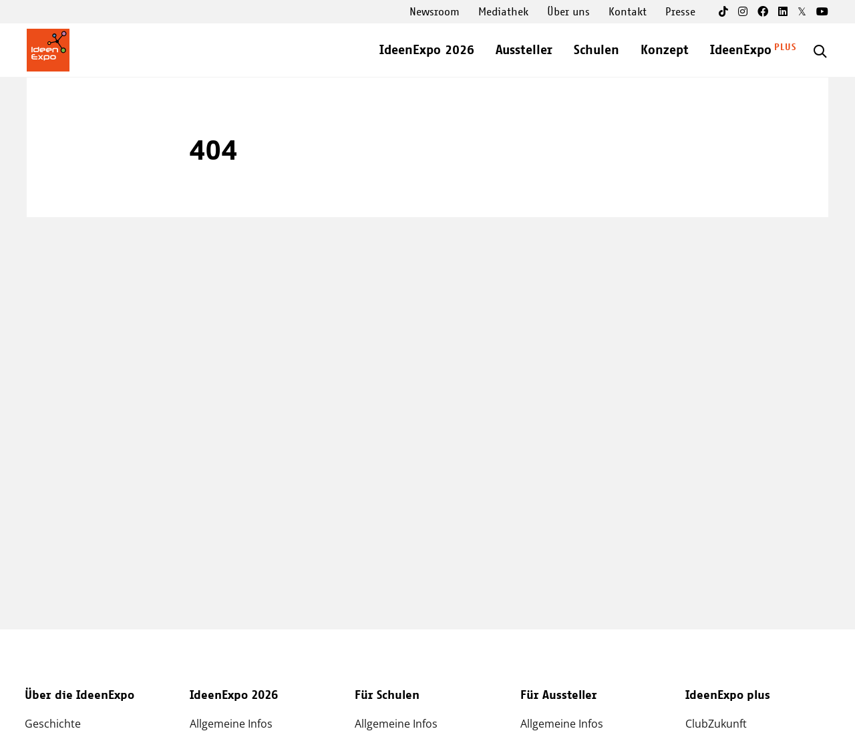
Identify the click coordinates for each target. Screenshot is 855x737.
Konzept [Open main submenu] (665, 50)
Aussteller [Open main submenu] (524, 50)
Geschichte (53, 723)
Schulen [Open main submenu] (596, 50)
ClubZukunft (716, 723)
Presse (680, 12)
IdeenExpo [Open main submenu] (741, 50)
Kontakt (628, 12)
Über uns (568, 12)
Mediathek (503, 12)
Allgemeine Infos (231, 723)
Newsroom (434, 12)
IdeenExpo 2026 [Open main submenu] (426, 50)
